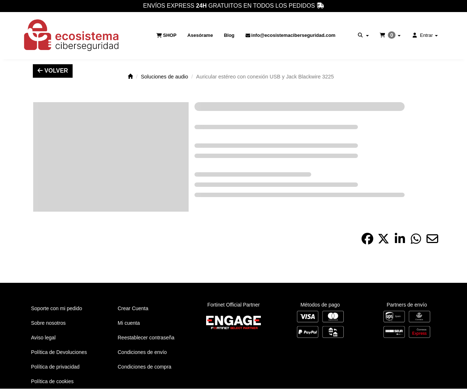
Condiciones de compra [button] (144, 367)
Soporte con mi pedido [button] (56, 308)
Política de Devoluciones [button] (59, 352)
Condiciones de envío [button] (142, 352)
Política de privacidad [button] (55, 367)
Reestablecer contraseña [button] (146, 337)
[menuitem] (166, 35)
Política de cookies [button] (52, 381)
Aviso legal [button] (43, 337)
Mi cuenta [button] (129, 323)
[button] (71, 35)
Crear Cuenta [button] (133, 308)
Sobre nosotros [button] (48, 323)
